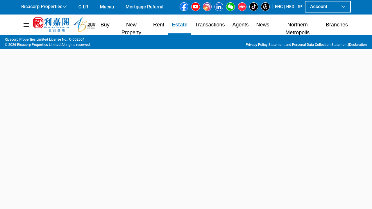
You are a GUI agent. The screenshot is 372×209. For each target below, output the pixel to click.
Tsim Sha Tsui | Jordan (101, 41)
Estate (50, 41)
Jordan (132, 41)
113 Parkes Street (160, 41)
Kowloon (68, 41)
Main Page (30, 41)
